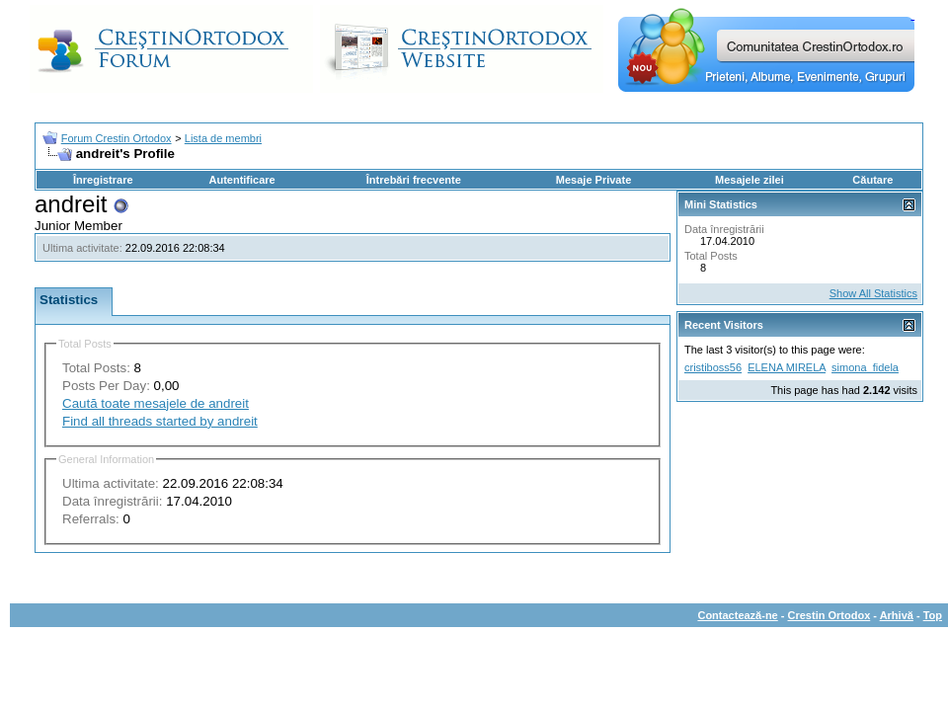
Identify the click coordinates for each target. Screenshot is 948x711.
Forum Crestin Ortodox (116, 138)
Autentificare (241, 180)
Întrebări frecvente (413, 180)
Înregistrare (103, 180)
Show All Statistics (873, 293)
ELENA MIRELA (787, 367)
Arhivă (896, 615)
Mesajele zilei (749, 180)
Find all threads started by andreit (160, 421)
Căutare (872, 180)
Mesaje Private (593, 180)
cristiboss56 (713, 367)
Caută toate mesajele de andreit (155, 403)
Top (932, 615)
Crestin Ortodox (829, 615)
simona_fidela (865, 367)
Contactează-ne (737, 615)
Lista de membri (223, 138)
